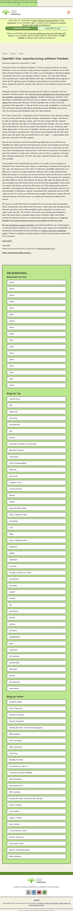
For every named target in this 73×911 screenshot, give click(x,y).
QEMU (12, 551)
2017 (11, 338)
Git (10, 603)
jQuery (12, 674)
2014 (11, 358)
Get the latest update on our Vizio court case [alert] (36, 2)
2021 (11, 313)
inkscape (13, 584)
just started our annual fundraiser (19, 223)
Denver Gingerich (16, 719)
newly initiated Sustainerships (45, 19)
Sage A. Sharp (15, 816)
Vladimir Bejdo (15, 700)
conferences (14, 423)
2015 (11, 351)
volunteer (13, 648)
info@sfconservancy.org (46, 247)
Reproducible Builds (17, 506)
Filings (12, 493)
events (12, 435)
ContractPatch (15, 487)
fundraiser (13, 519)
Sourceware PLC (16, 784)
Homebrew (14, 577)
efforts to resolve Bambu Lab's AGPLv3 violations (44, 22)
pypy (11, 641)
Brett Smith (14, 822)
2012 (11, 371)
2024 (11, 293)
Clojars (12, 596)
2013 (11, 364)
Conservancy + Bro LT (18, 764)
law (10, 429)
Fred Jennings (15, 739)
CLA (11, 526)
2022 (11, 306)
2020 (11, 319)
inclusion (13, 629)
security (12, 564)
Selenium (13, 558)
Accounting (14, 654)
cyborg (12, 622)
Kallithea (13, 545)
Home (4, 51)
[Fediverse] (44, 890)
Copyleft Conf (15, 481)
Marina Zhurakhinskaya (19, 848)
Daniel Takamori (16, 835)
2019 (11, 326)
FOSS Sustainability (17, 461)
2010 (11, 383)
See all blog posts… (17, 270)
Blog (21, 51)
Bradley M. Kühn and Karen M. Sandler (26, 797)
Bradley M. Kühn (16, 758)
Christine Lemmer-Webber (20, 771)
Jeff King (13, 752)
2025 (11, 287)
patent (12, 590)
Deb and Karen (15, 745)
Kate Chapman (15, 706)
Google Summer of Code (20, 571)
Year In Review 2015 (18, 539)
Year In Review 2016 (18, 513)
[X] (28, 890)
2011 (11, 377)
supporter (13, 410)
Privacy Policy (24, 909)
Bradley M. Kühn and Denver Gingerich (26, 726)
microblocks (14, 680)
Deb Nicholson (15, 777)
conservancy (14, 397)
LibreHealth (14, 661)
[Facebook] (34, 890)
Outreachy (13, 455)
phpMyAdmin (14, 635)
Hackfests (13, 609)
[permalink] (7, 239)
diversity (12, 468)
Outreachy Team (16, 842)
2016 (11, 345)
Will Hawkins (14, 732)
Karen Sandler (15, 803)
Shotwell (13, 667)
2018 (11, 332)
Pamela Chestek (16, 713)
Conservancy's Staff (18, 829)
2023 (11, 300)
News (13, 51)
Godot (12, 500)
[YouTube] (39, 890)
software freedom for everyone (22, 442)
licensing (13, 416)
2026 (11, 281)
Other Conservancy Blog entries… (17, 251)
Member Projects (16, 448)
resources (13, 474)
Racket (12, 616)
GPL (8, 244)
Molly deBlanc (15, 854)
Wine (11, 532)
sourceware (14, 687)
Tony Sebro (14, 809)
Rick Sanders (15, 790)
